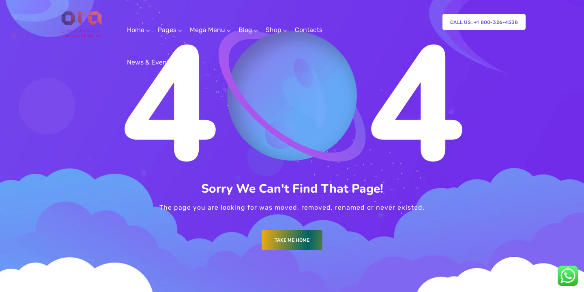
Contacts (308, 30)
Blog (245, 30)
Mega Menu (207, 30)
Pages (167, 30)
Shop (273, 30)
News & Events (149, 62)
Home (135, 30)
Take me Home (292, 240)
